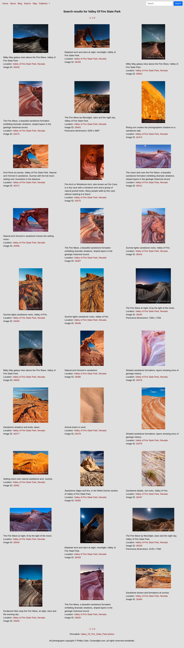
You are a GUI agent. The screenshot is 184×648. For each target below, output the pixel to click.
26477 (16, 434)
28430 (139, 314)
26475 (78, 201)
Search (27, 3)
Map (35, 3)
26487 (78, 261)
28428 (16, 67)
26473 (16, 134)
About (13, 3)
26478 (78, 434)
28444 (139, 254)
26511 (139, 185)
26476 (139, 380)
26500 (78, 617)
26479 (139, 443)
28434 (16, 542)
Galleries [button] (43, 3)
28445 (16, 321)
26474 (139, 137)
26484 (139, 599)
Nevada (41, 64)
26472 (16, 185)
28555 (16, 380)
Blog (20, 3)
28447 (139, 497)
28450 (16, 621)
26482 (78, 500)
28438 (78, 557)
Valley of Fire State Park (24, 64)
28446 (78, 323)
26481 (16, 485)
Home (5, 3)
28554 (139, 74)
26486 (16, 246)
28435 (78, 62)
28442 (78, 127)
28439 (139, 545)
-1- (90, 18)
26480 (78, 377)
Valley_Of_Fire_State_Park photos (97, 634)
